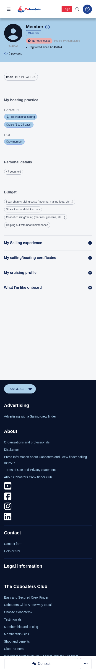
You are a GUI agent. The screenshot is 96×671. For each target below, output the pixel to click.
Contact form (13, 544)
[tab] (21, 77)
